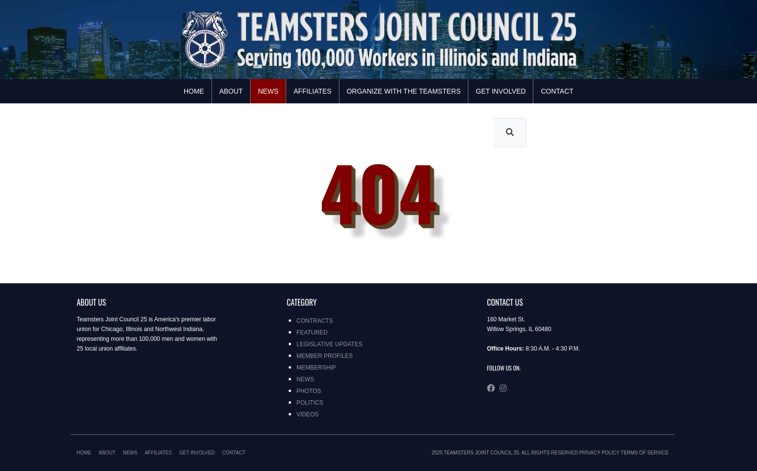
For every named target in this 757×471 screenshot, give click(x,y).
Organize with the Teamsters (404, 91)
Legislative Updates (329, 344)
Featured (312, 332)
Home (194, 91)
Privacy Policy (599, 452)
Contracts (314, 320)
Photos (308, 391)
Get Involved (501, 91)
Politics (309, 402)
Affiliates (313, 91)
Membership (316, 367)
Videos (307, 414)
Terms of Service (645, 452)
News (268, 91)
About (231, 91)
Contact (557, 91)
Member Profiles (324, 356)
